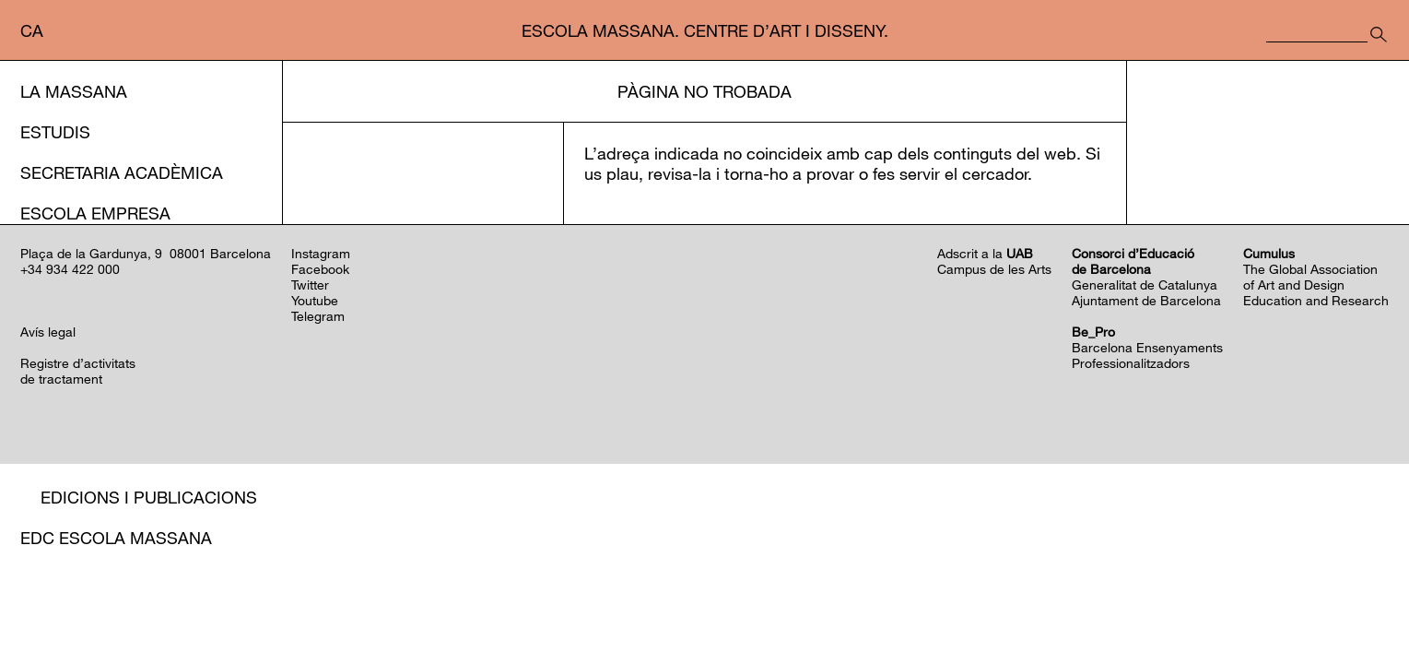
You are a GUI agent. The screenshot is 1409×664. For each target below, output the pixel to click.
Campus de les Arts (994, 469)
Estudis (55, 132)
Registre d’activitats (77, 563)
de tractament (61, 579)
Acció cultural (90, 335)
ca (31, 30)
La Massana (73, 91)
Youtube (314, 500)
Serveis (54, 253)
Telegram (318, 516)
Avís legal (48, 532)
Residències (95, 416)
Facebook (320, 469)
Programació (103, 375)
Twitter (310, 484)
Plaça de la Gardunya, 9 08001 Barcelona (145, 453)
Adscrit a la (985, 453)
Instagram (320, 453)
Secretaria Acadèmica (121, 172)
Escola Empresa (95, 213)
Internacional (86, 294)
